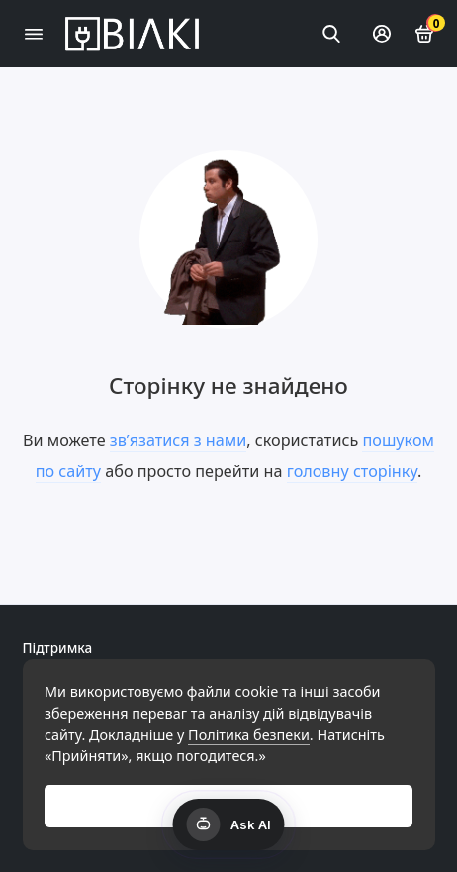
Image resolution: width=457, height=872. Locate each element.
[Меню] (33, 33)
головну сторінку (352, 471)
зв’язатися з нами (178, 440)
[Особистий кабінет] (382, 34)
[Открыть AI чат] (229, 824)
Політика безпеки (249, 735)
